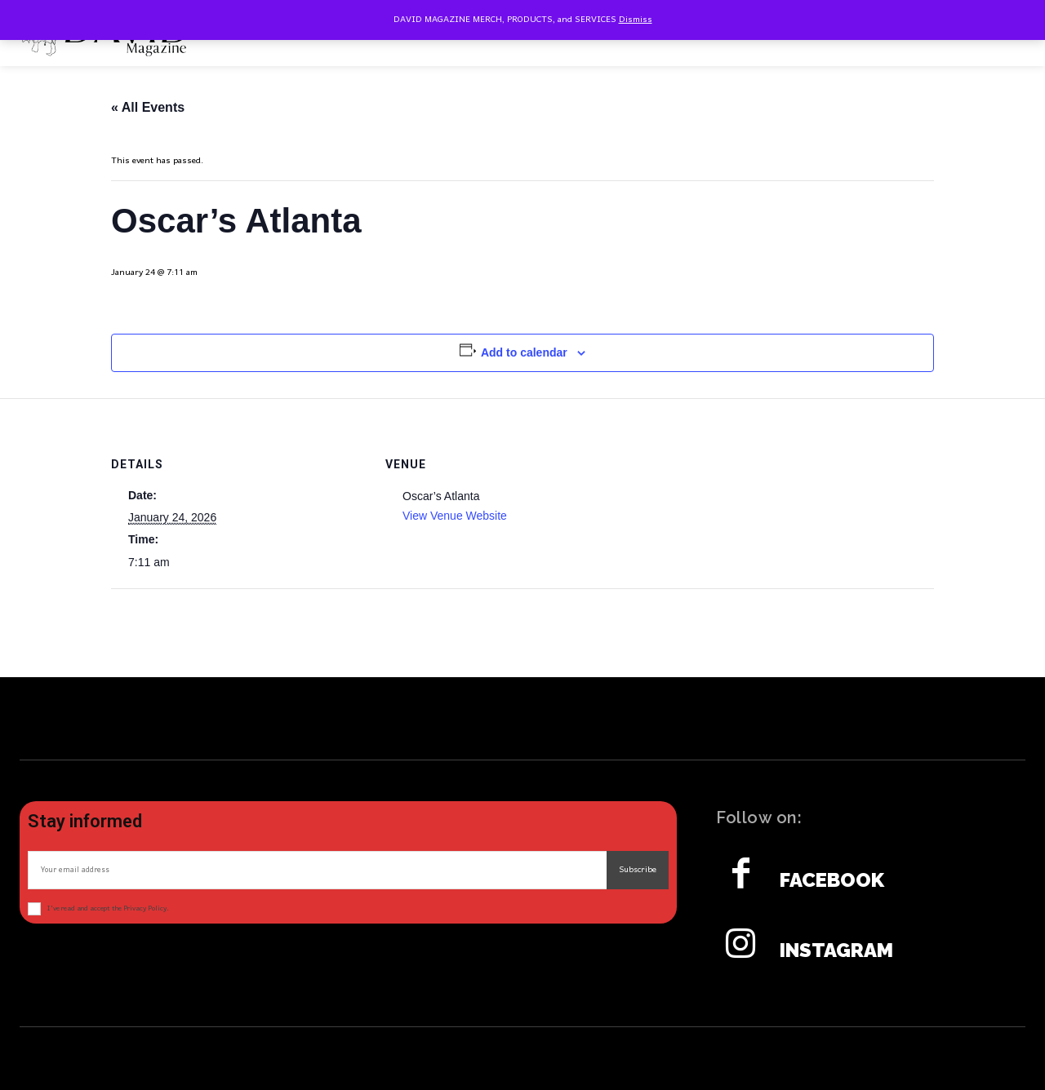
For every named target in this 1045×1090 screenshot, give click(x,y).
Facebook (832, 880)
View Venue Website (454, 515)
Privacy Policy (145, 908)
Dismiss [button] (635, 19)
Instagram (836, 950)
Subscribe (637, 870)
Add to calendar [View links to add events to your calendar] (524, 352)
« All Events (148, 107)
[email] (317, 870)
